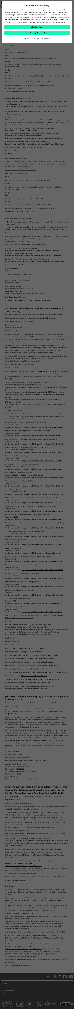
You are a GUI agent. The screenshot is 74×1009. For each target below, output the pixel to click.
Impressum (27, 38)
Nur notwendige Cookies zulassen (37, 33)
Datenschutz (36, 38)
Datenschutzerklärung (11, 20)
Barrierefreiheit (45, 38)
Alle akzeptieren (37, 27)
